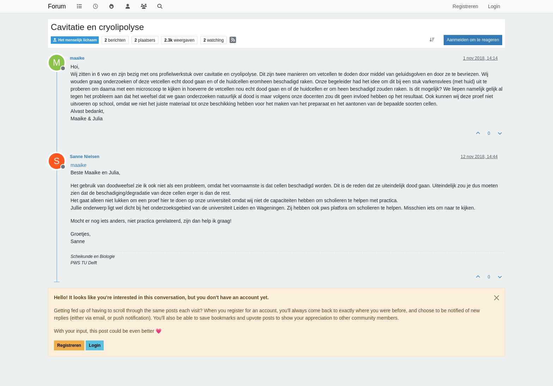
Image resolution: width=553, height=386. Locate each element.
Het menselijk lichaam (75, 40)
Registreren (69, 345)
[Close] (496, 297)
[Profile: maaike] (78, 165)
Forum (57, 6)
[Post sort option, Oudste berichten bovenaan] (432, 40)
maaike (77, 58)
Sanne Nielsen (84, 156)
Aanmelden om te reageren (473, 39)
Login (95, 345)
